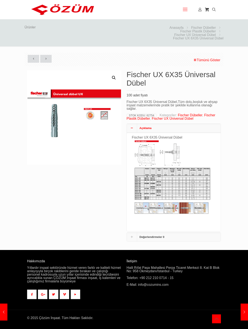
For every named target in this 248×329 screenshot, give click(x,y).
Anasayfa (176, 27)
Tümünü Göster (206, 60)
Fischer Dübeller (203, 27)
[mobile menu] (185, 9)
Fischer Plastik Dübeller (198, 31)
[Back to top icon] (216, 318)
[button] (114, 78)
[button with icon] (32, 294)
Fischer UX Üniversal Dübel (195, 35)
